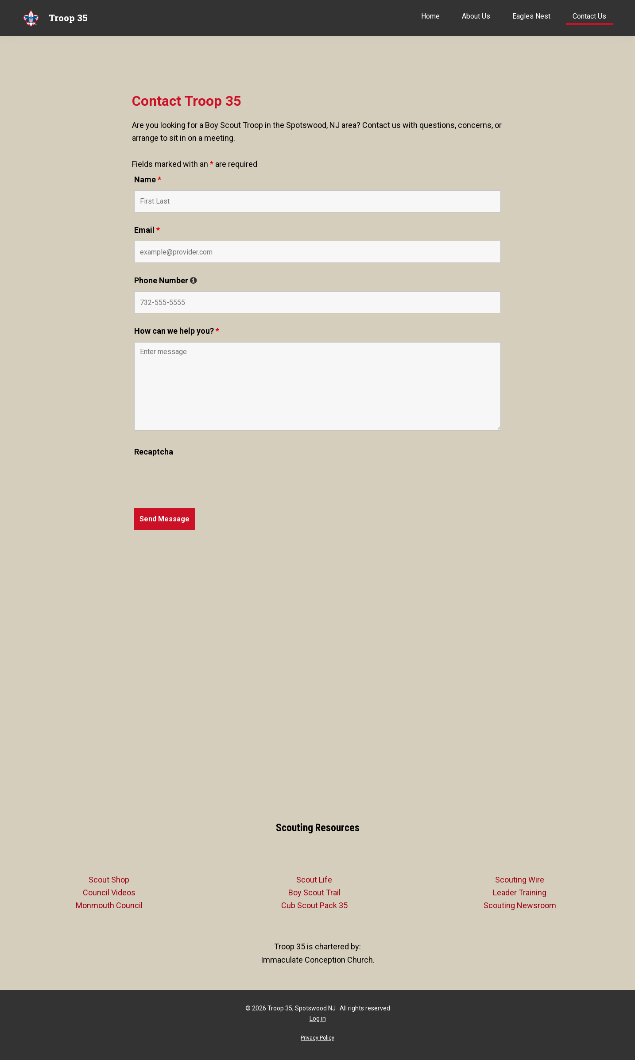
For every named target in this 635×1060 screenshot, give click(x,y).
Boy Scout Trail (314, 892)
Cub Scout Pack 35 (314, 905)
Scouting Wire (519, 879)
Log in (318, 1018)
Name (147, 179)
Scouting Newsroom (520, 905)
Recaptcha (153, 451)
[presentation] (201, 480)
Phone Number (165, 280)
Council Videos (109, 892)
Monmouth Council (109, 905)
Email (147, 230)
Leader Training (519, 892)
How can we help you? (176, 330)
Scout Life (314, 879)
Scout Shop (109, 879)
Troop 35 (68, 17)
